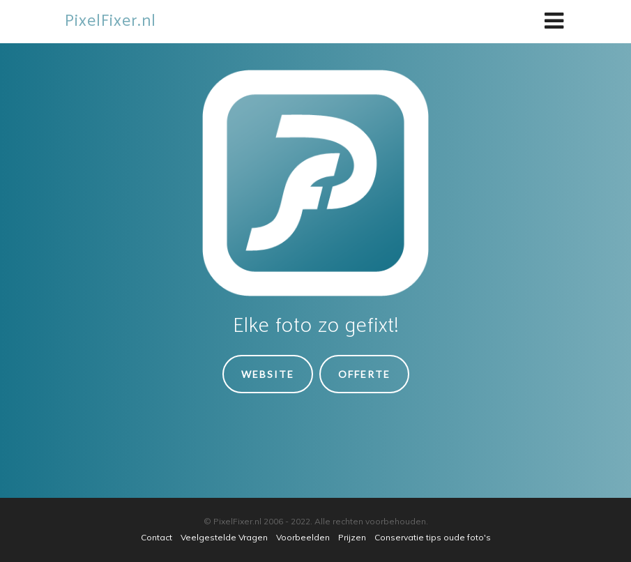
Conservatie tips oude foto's (432, 537)
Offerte (364, 374)
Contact (156, 537)
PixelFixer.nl (110, 21)
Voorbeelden (303, 537)
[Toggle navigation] (554, 21)
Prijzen (352, 537)
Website (267, 374)
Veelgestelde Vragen (224, 537)
